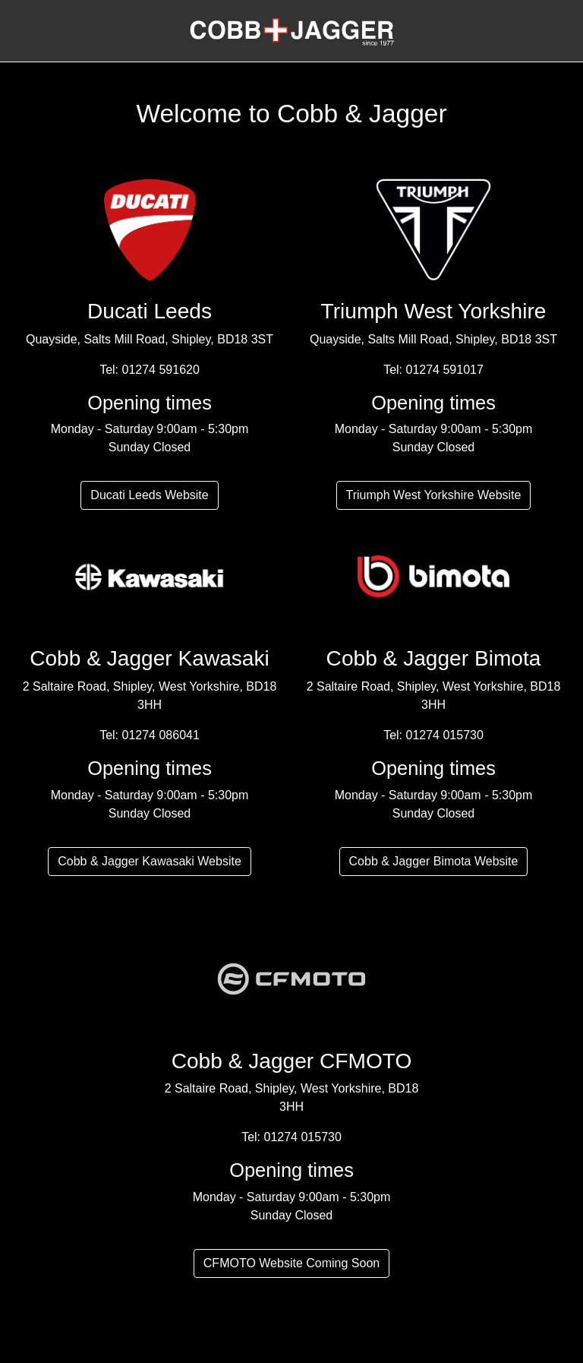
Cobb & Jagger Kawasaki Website (149, 861)
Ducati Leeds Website (149, 495)
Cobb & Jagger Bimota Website (433, 861)
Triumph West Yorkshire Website (434, 495)
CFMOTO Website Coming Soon (291, 1263)
